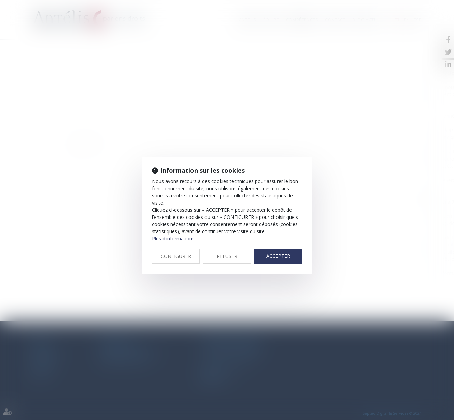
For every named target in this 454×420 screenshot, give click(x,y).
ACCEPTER (278, 256)
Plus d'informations (173, 238)
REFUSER (227, 256)
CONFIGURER (176, 256)
